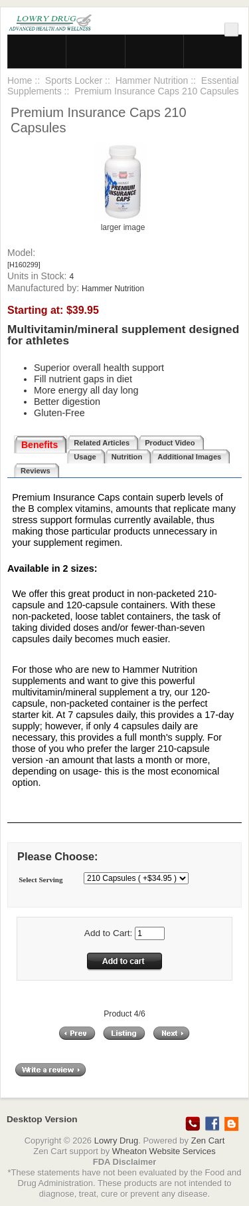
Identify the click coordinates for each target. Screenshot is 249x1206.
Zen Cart (208, 1141)
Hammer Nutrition (152, 80)
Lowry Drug (116, 1141)
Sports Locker (73, 80)
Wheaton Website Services (164, 1151)
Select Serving (40, 880)
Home (19, 80)
